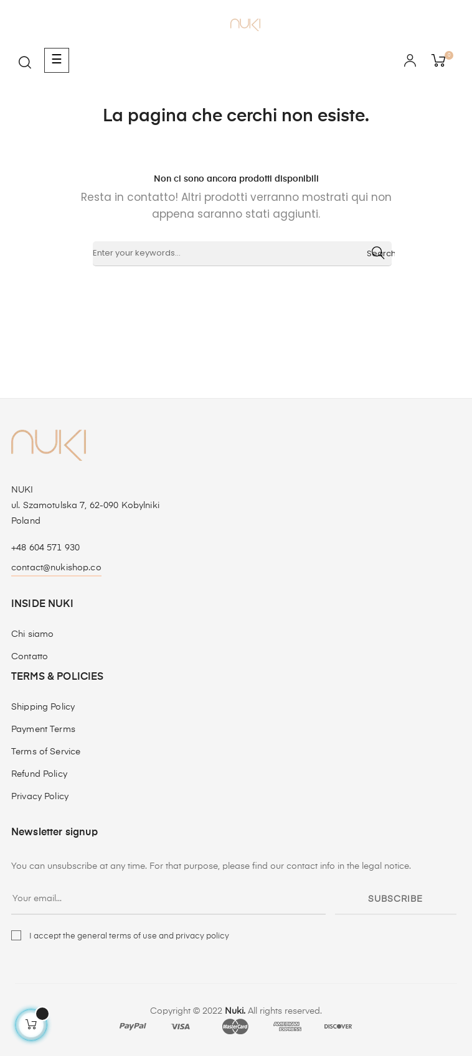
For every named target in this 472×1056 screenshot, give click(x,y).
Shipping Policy (43, 707)
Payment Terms (43, 729)
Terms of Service (45, 752)
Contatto (29, 656)
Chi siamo (32, 634)
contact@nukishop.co (56, 567)
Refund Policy (39, 774)
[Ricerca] (242, 253)
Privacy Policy (39, 796)
